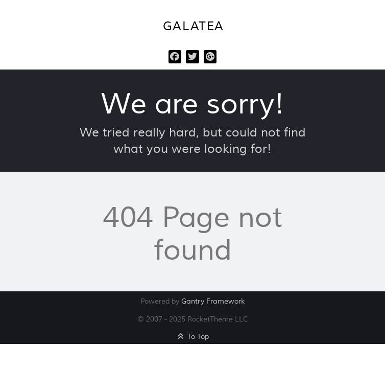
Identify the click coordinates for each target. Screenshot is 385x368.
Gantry (213, 301)
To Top (193, 336)
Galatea (193, 26)
